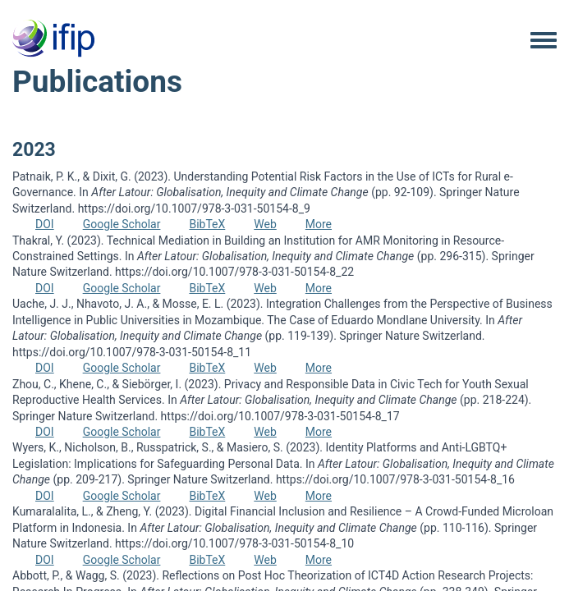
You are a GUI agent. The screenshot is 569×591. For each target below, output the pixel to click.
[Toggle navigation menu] (543, 41)
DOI (44, 224)
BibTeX (207, 224)
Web (265, 224)
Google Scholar (122, 224)
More (318, 224)
